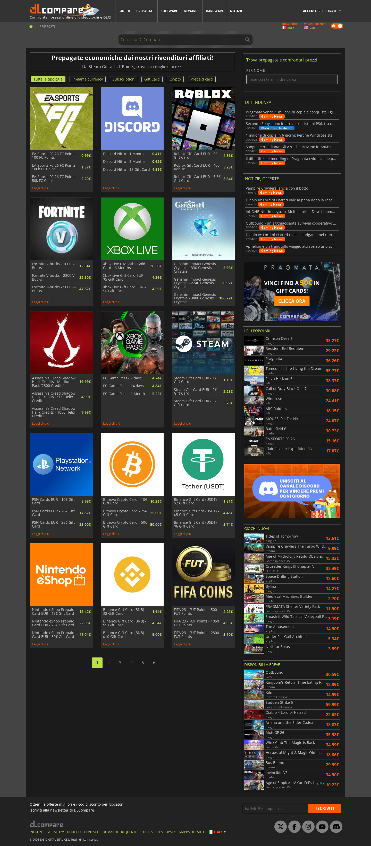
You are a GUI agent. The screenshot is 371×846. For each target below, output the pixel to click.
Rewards (191, 11)
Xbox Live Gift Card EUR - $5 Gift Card (124, 277)
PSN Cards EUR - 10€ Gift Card (53, 501)
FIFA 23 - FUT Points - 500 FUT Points (195, 611)
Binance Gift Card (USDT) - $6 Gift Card (196, 524)
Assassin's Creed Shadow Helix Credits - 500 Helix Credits (53, 397)
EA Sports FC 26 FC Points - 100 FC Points (55, 155)
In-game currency (87, 79)
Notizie (236, 11)
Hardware (215, 11)
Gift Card (152, 79)
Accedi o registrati (319, 11)
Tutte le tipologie (48, 79)
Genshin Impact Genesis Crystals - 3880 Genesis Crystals (195, 298)
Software (169, 11)
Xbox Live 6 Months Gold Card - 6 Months (124, 266)
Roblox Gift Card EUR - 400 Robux (197, 167)
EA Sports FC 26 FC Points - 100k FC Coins (55, 167)
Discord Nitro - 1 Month (123, 154)
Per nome (292, 76)
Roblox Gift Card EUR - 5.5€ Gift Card (197, 178)
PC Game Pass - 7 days (122, 378)
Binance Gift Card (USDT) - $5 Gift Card (196, 513)
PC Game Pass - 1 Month (124, 394)
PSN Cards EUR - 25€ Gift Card (53, 524)
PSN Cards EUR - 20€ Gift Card (53, 513)
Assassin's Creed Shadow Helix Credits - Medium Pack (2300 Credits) (53, 381)
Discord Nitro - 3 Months (124, 161)
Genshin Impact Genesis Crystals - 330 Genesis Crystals (195, 267)
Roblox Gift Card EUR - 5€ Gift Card (195, 155)
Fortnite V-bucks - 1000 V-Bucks (54, 266)
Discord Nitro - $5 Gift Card (126, 169)
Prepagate (145, 11)
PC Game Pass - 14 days (123, 386)
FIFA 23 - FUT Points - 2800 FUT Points (196, 634)
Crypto (175, 79)
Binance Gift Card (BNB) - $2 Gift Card (124, 611)
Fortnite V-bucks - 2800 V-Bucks (54, 277)
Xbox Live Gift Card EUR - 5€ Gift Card (124, 289)
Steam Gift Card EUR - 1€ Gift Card (195, 380)
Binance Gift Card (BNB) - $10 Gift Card (124, 634)
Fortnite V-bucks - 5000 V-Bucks (54, 289)
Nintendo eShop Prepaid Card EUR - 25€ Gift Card (53, 623)
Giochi (124, 11)
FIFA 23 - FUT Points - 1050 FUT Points (196, 623)
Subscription (123, 79)
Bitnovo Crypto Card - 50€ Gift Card (125, 524)
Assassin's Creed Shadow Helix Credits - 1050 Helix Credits (53, 412)
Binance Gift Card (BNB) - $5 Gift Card (124, 623)
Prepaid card (202, 79)
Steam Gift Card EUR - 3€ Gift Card (195, 403)
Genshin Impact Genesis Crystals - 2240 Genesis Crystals (195, 283)
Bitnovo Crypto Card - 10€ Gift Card (125, 501)
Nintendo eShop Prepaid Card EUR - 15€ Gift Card (53, 611)
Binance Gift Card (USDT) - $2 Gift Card (196, 501)
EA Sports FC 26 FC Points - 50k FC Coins (55, 178)
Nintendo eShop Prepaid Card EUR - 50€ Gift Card (53, 634)
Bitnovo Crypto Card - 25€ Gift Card (125, 513)
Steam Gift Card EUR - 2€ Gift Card (195, 391)
